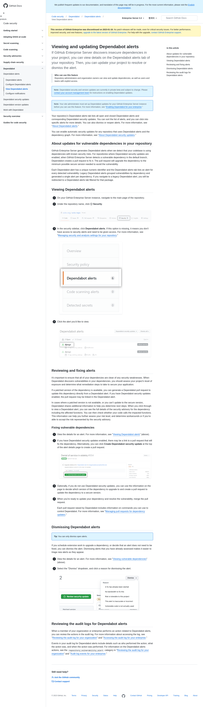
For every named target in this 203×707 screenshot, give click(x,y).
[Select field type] (133, 18)
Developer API (162, 696)
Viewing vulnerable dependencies (129, 559)
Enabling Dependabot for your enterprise (124, 107)
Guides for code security (15, 122)
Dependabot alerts (14, 80)
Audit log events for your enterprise (87, 653)
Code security (10, 23)
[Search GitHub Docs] (179, 18)
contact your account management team (71, 93)
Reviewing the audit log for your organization (74, 638)
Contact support (61, 681)
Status (105, 696)
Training (176, 696)
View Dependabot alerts (17, 89)
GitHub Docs (15, 6)
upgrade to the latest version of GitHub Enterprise (105, 32)
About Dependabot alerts (64, 126)
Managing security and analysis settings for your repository (87, 235)
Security (95, 696)
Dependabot (75, 16)
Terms (74, 696)
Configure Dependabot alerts (18, 84)
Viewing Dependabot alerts (126, 434)
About (195, 696)
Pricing (149, 696)
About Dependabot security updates (117, 135)
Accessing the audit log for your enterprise (124, 638)
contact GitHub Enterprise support (166, 32)
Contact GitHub (136, 696)
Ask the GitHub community (66, 677)
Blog (186, 696)
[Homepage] (123, 696)
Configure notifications (15, 93)
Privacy (84, 696)
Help (115, 696)
